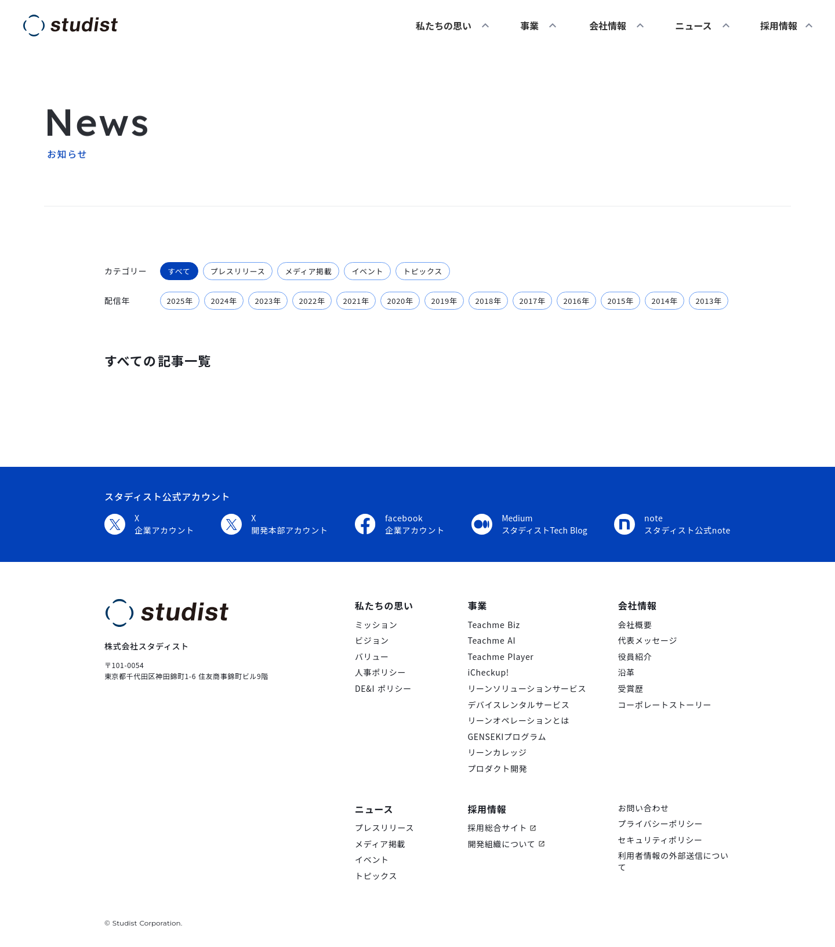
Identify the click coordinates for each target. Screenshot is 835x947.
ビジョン (372, 640)
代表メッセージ (648, 640)
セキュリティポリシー (660, 840)
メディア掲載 (380, 844)
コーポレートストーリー (665, 704)
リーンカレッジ (497, 752)
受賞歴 (631, 688)
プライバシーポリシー (660, 823)
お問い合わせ (643, 808)
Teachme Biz (493, 624)
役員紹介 (635, 656)
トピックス (376, 875)
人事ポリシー (380, 672)
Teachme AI (491, 640)
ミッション (376, 624)
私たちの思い (443, 25)
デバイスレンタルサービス (518, 704)
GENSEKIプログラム (506, 736)
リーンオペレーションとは (518, 720)
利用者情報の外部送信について (673, 861)
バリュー (372, 656)
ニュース (693, 25)
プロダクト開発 (497, 768)
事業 (529, 25)
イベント (372, 859)
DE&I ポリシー (383, 688)
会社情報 (607, 25)
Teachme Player (500, 656)
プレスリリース (384, 827)
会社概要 (635, 624)
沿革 (626, 672)
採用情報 (486, 809)
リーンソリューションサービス (526, 688)
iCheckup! (488, 672)
